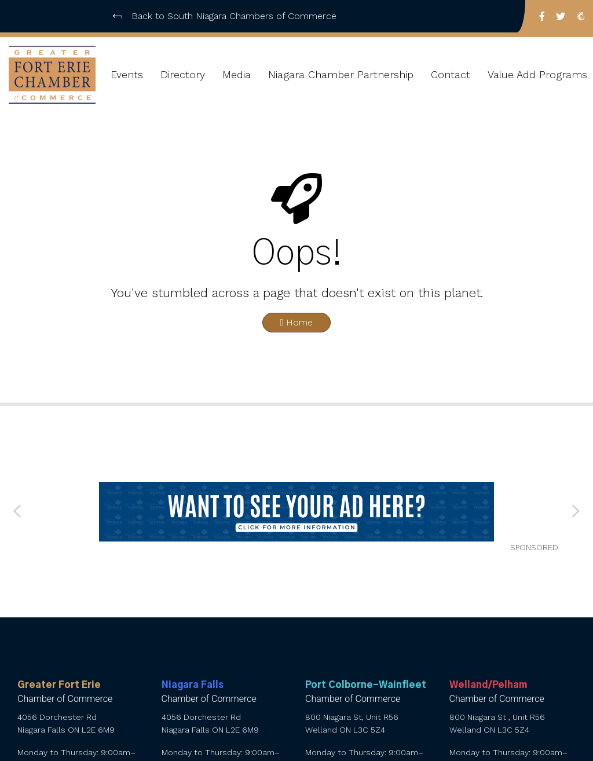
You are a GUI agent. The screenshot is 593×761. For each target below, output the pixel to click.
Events (127, 74)
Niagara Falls (193, 685)
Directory (182, 74)
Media (236, 74)
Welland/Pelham (488, 685)
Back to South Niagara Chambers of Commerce (224, 15)
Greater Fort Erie (59, 685)
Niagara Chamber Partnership (340, 74)
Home (296, 322)
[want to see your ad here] (297, 511)
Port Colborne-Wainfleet (365, 685)
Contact (450, 74)
